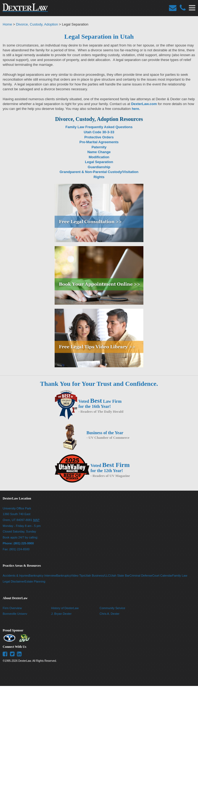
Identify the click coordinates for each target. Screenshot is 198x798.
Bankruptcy (63, 575)
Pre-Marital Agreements (98, 142)
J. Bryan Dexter (61, 613)
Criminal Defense (140, 575)
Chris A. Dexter (109, 613)
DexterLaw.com (144, 104)
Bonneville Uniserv (15, 613)
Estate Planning (34, 581)
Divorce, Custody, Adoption (37, 24)
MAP (36, 520)
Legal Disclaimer (13, 581)
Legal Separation (99, 162)
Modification (99, 157)
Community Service (112, 608)
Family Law (179, 575)
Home (7, 24)
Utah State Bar (119, 575)
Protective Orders (99, 137)
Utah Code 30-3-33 (99, 132)
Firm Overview (12, 608)
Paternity (99, 147)
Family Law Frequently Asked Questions (98, 127)
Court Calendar (162, 575)
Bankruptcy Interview (42, 575)
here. (136, 109)
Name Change (99, 152)
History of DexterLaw (65, 608)
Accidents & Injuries (16, 575)
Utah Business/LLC (97, 575)
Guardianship (99, 167)
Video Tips (78, 575)
